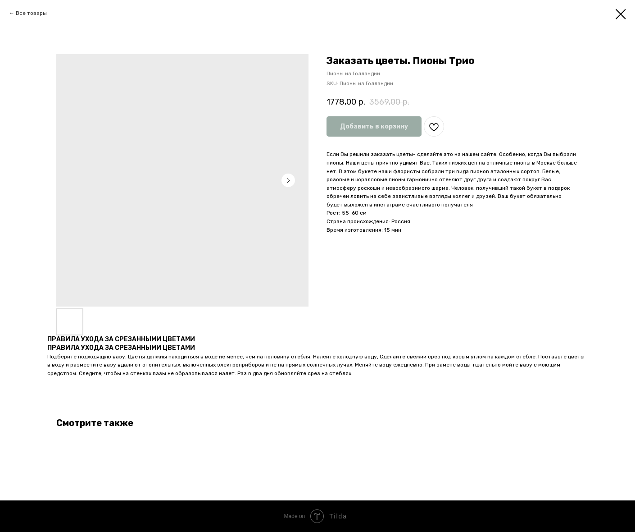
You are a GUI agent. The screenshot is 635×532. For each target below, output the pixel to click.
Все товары (31, 13)
